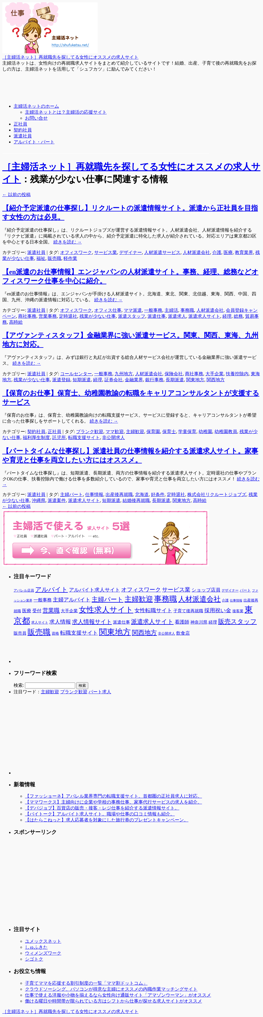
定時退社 (68, 316)
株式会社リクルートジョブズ (216, 494)
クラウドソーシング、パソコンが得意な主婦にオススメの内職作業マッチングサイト (111, 989)
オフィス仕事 (107, 310)
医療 (228, 252)
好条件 (158, 494)
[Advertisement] (105, 85)
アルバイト (51, 589)
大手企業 (214, 373)
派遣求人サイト (204, 316)
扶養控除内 (237, 373)
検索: (19, 685)
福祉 (40, 258)
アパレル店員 (24, 590)
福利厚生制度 (36, 437)
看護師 (182, 622)
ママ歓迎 (115, 431)
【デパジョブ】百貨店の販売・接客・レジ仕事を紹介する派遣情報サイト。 (102, 808)
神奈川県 (198, 622)
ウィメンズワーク (43, 953)
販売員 (20, 633)
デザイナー (130, 252)
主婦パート (71, 494)
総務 (238, 316)
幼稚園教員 (225, 431)
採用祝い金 (217, 610)
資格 (55, 633)
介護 (216, 252)
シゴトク (34, 959)
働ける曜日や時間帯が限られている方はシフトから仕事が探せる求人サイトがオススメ (113, 1001)
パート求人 (100, 691)
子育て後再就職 (188, 611)
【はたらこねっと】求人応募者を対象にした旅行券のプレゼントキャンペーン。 (106, 819)
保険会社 (174, 373)
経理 (227, 316)
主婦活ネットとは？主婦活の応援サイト (66, 112)
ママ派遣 (133, 310)
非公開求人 (113, 437)
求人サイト (39, 622)
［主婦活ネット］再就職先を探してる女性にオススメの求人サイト (70, 57)
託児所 (59, 437)
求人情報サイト (92, 621)
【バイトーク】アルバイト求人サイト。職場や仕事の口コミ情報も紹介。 (100, 814)
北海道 (142, 494)
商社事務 (27, 316)
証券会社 (113, 379)
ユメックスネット (43, 941)
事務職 (187, 310)
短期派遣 (82, 379)
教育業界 (244, 252)
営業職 (51, 610)
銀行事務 (154, 379)
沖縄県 (38, 500)
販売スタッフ (237, 621)
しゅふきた (36, 947)
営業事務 (48, 316)
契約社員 (23, 130)
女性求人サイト (106, 609)
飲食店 (183, 633)
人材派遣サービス (162, 252)
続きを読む (67, 242)
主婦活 (171, 310)
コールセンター (76, 373)
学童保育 (187, 431)
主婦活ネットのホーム (36, 106)
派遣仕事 (157, 316)
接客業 (237, 611)
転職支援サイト (84, 437)
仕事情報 (94, 494)
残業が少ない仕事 (97, 316)
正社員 (20, 124)
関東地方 (195, 379)
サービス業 (105, 252)
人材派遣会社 (196, 252)
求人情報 (60, 622)
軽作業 (70, 258)
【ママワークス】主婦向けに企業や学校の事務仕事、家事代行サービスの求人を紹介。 (113, 802)
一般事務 (153, 310)
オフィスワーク (76, 252)
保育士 (169, 431)
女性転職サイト (153, 610)
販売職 (54, 258)
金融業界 (134, 379)
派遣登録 (61, 379)
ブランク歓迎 (89, 431)
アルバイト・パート (34, 141)
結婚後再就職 (136, 500)
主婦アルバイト (72, 600)
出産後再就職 (119, 494)
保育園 (153, 431)
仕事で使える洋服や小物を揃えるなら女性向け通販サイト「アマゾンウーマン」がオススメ (118, 995)
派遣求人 (177, 316)
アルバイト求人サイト (94, 590)
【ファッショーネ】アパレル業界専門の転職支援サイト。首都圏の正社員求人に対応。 (113, 796)
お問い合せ (36, 118)
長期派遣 (175, 379)
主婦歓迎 (135, 431)
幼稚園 (205, 431)
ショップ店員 (206, 590)
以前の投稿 (16, 194)
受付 (36, 610)
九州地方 (124, 373)
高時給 (16, 322)
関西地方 (216, 379)
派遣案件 (57, 500)
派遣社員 (23, 136)
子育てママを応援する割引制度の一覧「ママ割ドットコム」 (86, 983)
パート (245, 590)
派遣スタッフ (131, 316)
